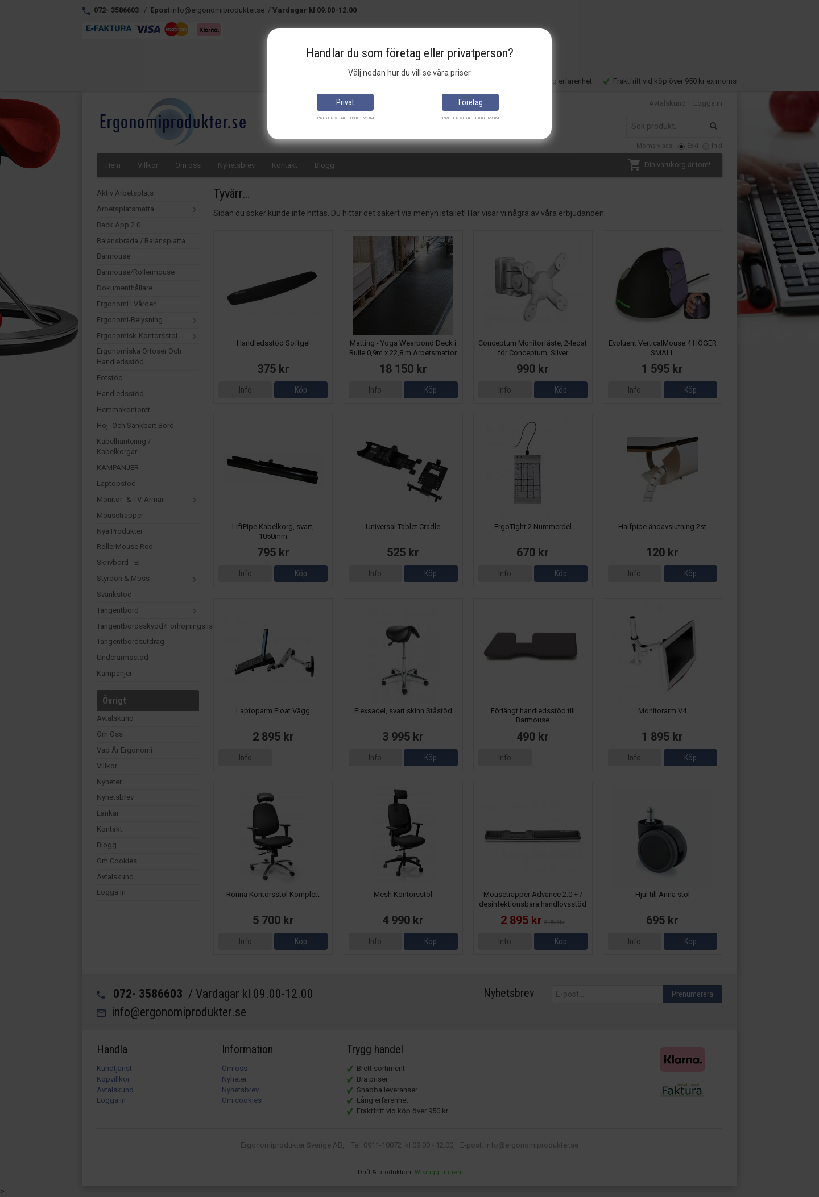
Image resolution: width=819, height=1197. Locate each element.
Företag (470, 102)
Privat (345, 102)
